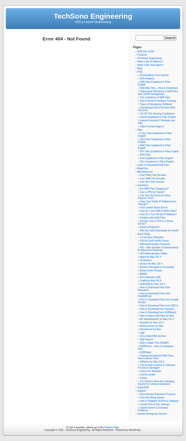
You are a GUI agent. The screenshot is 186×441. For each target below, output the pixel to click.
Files (139, 130)
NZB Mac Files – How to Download (158, 88)
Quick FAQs (143, 234)
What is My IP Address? (150, 61)
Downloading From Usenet (154, 75)
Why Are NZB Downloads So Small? (159, 230)
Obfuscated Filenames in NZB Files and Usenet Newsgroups (158, 92)
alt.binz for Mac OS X (151, 263)
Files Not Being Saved (152, 397)
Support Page (111, 427)
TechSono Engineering (93, 16)
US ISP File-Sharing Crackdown (157, 113)
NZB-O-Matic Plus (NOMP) (154, 343)
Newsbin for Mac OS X (152, 322)
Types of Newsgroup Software (156, 104)
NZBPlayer (145, 352)
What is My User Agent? (150, 65)
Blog (139, 68)
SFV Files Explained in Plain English (159, 151)
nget (142, 332)
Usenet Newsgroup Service (152, 413)
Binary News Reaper (151, 270)
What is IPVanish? (149, 227)
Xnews (143, 378)
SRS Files (145, 154)
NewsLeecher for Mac (151, 326)
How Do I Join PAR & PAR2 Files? (158, 211)
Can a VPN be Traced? (152, 192)
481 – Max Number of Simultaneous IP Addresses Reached (158, 248)
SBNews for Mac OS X (152, 361)
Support (141, 390)
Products (142, 54)
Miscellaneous (145, 171)
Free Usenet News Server (154, 207)
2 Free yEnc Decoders (152, 237)
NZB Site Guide (145, 51)
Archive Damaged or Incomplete (157, 267)
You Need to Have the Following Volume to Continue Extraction (156, 382)
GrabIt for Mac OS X (151, 280)
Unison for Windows (150, 371)
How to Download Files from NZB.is (159, 305)
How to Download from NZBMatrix (158, 312)
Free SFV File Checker (152, 182)
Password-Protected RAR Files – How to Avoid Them (156, 357)
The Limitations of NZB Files (155, 97)
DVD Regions (147, 78)
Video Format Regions (152, 126)
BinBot (143, 274)
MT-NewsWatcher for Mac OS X (157, 319)
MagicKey (142, 168)
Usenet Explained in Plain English (158, 117)
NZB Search (146, 339)
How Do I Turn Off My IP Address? (158, 214)
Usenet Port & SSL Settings (154, 404)
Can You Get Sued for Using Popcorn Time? (154, 196)
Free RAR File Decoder (152, 178)
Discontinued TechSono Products (157, 394)
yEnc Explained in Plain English (157, 161)
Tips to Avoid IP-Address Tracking (158, 100)
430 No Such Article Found (154, 240)
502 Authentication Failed (153, 253)
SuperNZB (143, 387)
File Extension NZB (150, 277)
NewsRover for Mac (150, 329)
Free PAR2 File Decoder (153, 175)
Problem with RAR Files (152, 217)
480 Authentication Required (155, 244)
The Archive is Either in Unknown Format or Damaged (156, 366)
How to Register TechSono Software (159, 401)
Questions (142, 185)
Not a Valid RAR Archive (153, 336)
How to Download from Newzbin (157, 309)
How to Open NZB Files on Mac (157, 315)
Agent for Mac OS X (150, 257)
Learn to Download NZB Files (153, 165)
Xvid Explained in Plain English (156, 158)
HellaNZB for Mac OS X (152, 284)
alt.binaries (145, 260)
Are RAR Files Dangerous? (154, 188)
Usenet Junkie (147, 374)
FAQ (139, 71)
